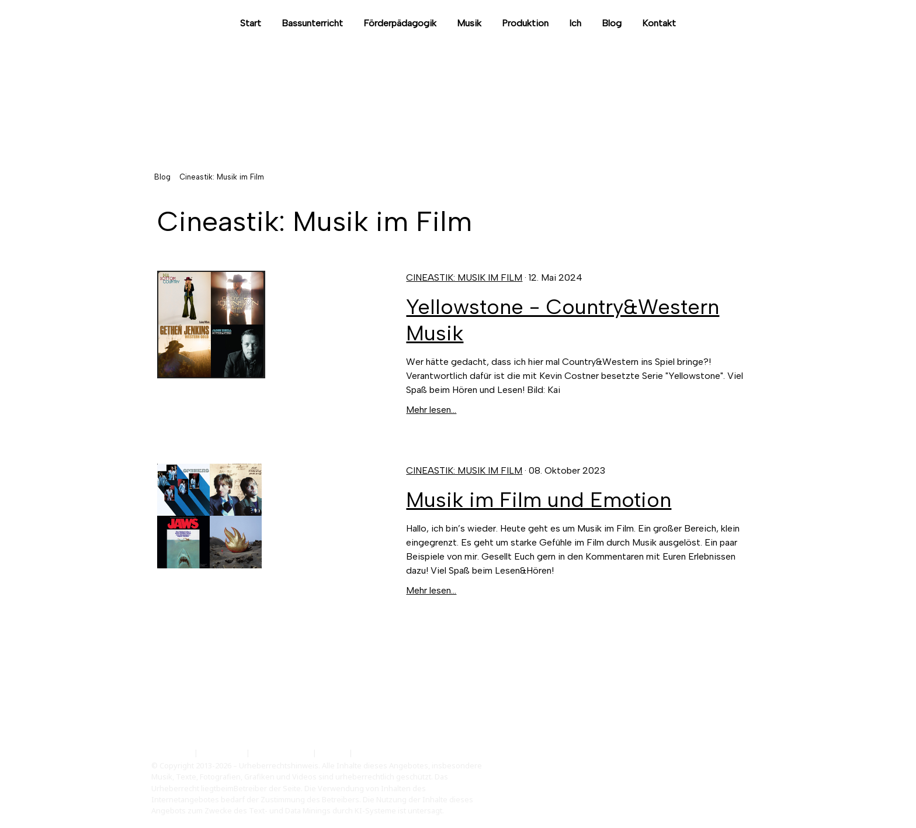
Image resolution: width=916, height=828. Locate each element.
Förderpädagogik (399, 23)
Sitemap (332, 752)
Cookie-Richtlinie (281, 752)
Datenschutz (222, 752)
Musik (469, 23)
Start (250, 23)
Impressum (171, 752)
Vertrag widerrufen (399, 752)
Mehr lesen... (431, 409)
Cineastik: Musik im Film (464, 277)
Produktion (525, 23)
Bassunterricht (312, 23)
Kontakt (659, 23)
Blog (612, 23)
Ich (575, 23)
